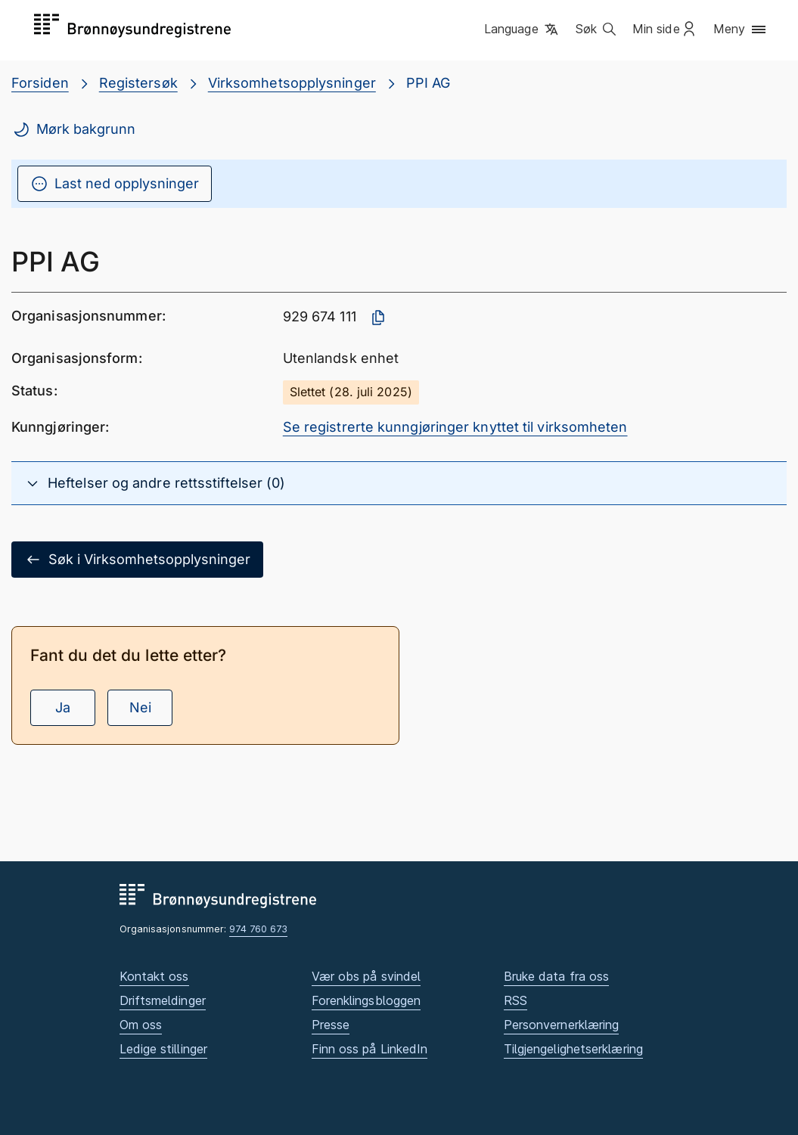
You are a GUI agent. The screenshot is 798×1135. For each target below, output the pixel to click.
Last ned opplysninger (114, 184)
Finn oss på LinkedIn (370, 1048)
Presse (331, 1024)
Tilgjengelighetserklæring (573, 1048)
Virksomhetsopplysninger (292, 83)
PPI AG (428, 83)
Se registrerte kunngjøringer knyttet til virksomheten (455, 427)
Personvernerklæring (561, 1024)
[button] (522, 29)
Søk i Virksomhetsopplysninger (137, 559)
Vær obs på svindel (366, 976)
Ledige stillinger (164, 1048)
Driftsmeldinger (163, 1000)
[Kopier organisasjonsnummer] (378, 317)
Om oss (141, 1024)
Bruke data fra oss (557, 976)
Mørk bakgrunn (73, 129)
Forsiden (40, 83)
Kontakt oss (154, 976)
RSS (515, 1000)
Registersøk (138, 83)
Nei (140, 707)
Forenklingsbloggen (366, 1000)
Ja (62, 707)
